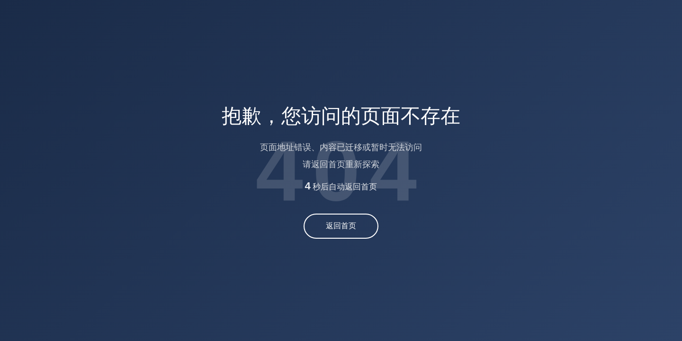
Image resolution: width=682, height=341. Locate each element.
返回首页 (341, 226)
